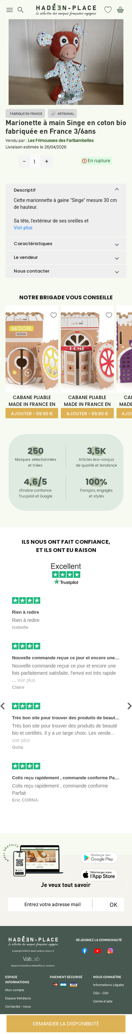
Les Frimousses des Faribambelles (61, 140)
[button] (66, 190)
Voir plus (23, 227)
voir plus (26, 680)
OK (112, 904)
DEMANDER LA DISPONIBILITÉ (66, 1023)
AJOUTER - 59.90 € (32, 413)
